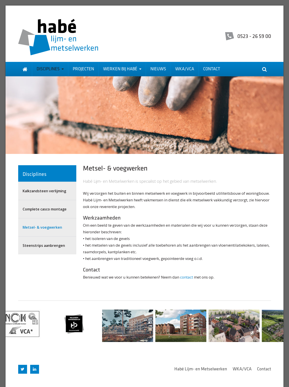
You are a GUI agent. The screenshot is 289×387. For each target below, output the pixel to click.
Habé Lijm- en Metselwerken (200, 369)
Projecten (83, 69)
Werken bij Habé (122, 69)
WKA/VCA (184, 69)
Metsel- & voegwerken (42, 227)
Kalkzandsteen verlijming (44, 191)
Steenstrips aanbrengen (44, 245)
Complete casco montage (45, 209)
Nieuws (158, 69)
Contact (211, 69)
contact (186, 277)
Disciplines (50, 69)
